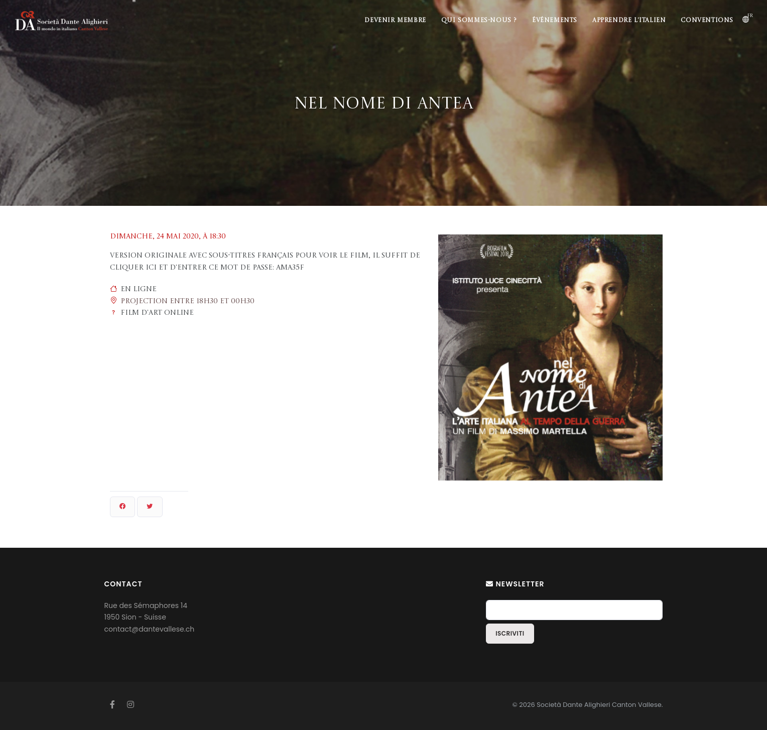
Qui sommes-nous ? (479, 21)
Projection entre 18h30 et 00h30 (187, 301)
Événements (554, 21)
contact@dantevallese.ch (149, 629)
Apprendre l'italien (629, 21)
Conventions (707, 21)
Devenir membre (395, 21)
